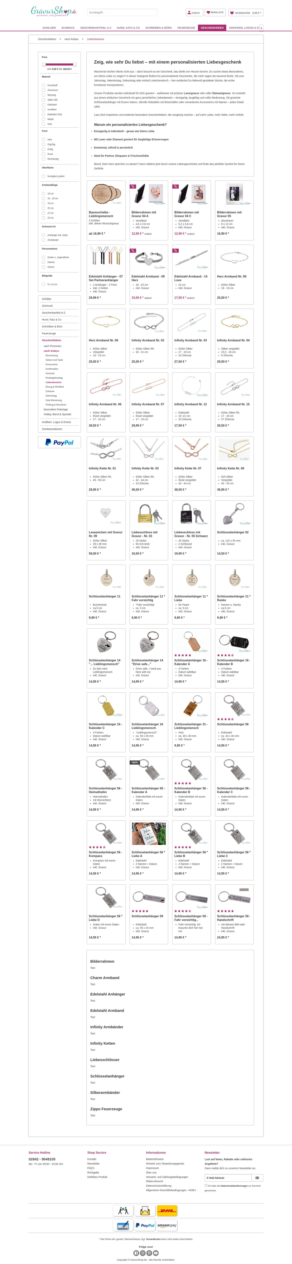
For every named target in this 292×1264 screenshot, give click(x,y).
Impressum (152, 1168)
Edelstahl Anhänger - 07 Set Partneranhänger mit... (106, 278)
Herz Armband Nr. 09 (103, 340)
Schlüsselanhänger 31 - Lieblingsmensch (191, 726)
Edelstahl (52, 104)
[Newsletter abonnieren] (257, 1178)
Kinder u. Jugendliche (58, 257)
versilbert (52, 109)
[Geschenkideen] (212, 28)
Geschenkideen (51, 340)
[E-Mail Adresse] (228, 1178)
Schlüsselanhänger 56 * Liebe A (148, 854)
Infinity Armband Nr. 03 (190, 340)
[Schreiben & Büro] (159, 28)
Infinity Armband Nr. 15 (233, 404)
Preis (44, 57)
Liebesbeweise (53, 382)
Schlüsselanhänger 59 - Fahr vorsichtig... (191, 918)
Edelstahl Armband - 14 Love (190, 278)
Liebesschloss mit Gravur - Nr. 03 (145, 534)
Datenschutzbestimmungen (234, 1186)
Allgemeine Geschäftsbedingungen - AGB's (171, 1190)
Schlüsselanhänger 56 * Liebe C (234, 854)
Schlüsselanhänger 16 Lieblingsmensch (147, 726)
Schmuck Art (49, 226)
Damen (51, 262)
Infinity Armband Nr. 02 (148, 340)
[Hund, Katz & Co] (128, 28)
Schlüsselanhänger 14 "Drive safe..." (147, 662)
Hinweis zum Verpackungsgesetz (165, 1163)
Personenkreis (49, 248)
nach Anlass (51, 350)
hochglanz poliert (55, 176)
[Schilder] (49, 28)
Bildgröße (47, 275)
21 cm (50, 213)
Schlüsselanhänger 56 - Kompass (105, 854)
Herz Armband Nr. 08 (231, 276)
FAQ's (90, 1168)
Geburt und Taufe (54, 360)
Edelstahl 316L (54, 114)
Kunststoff (52, 85)
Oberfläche (48, 167)
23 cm (50, 218)
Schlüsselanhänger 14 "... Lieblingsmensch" (104, 662)
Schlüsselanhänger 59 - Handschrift (233, 918)
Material (46, 76)
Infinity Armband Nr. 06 (105, 404)
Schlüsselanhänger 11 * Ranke (234, 598)
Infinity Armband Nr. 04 (233, 340)
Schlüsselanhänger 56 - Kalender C (233, 790)
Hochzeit (50, 373)
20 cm (50, 208)
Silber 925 (52, 100)
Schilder (46, 298)
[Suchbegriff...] (122, 12)
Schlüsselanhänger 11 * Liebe (191, 598)
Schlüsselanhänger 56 (233, 724)
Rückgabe (93, 1172)
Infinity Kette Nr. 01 (102, 468)
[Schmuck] (67, 28)
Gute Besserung (54, 400)
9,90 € (55, 69)
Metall (50, 119)
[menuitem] (122, 11)
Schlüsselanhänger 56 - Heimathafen (105, 790)
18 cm (50, 193)
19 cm (50, 203)
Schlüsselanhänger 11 (104, 596)
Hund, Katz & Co (51, 319)
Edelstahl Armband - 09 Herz (148, 278)
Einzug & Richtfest (55, 387)
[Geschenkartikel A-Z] (95, 28)
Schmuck (47, 305)
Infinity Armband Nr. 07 (148, 404)
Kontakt (91, 1159)
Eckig (50, 149)
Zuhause (50, 391)
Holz (49, 124)
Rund (50, 154)
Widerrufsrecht (154, 1181)
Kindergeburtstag (54, 378)
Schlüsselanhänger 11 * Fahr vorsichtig (148, 598)
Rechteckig (52, 159)
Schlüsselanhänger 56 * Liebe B (191, 854)
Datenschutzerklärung (158, 1185)
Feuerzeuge (49, 333)
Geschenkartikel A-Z (53, 312)
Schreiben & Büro (52, 326)
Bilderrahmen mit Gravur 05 (229, 214)
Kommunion (52, 364)
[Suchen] (154, 12)
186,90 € (67, 69)
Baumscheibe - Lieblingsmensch (101, 214)
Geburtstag (51, 395)
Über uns (151, 1172)
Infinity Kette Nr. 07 (187, 468)
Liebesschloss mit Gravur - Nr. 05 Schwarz (191, 534)
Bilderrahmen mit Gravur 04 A (144, 214)
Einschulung (52, 355)
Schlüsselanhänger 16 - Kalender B (233, 662)
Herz (49, 139)
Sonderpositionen (52, 428)
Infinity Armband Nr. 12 (190, 404)
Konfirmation (52, 369)
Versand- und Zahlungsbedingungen (167, 1176)
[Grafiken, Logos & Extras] (248, 28)
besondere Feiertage (56, 409)
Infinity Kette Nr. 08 (230, 468)
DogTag (51, 144)
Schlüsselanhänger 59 (147, 916)
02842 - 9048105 (42, 1159)
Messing (51, 95)
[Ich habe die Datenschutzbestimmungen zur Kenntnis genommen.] (206, 1185)
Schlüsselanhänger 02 (233, 532)
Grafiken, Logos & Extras (56, 422)
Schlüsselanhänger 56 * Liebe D (105, 918)
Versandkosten (153, 1239)
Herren (50, 267)
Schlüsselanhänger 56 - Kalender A (148, 790)
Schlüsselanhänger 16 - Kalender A (191, 662)
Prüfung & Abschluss (56, 404)
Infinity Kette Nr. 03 (145, 468)
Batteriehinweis (155, 1159)
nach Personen (52, 346)
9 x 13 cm (52, 284)
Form (44, 131)
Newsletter (93, 1163)
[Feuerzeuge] (186, 28)
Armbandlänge (50, 185)
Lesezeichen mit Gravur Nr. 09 (106, 534)
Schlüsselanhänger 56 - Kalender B (191, 790)
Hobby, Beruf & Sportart (57, 414)
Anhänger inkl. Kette (57, 235)
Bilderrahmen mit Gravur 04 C (186, 214)
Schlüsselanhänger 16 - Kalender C (105, 726)
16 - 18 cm (52, 198)
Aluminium (52, 90)
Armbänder (52, 240)
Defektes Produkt (97, 1176)
